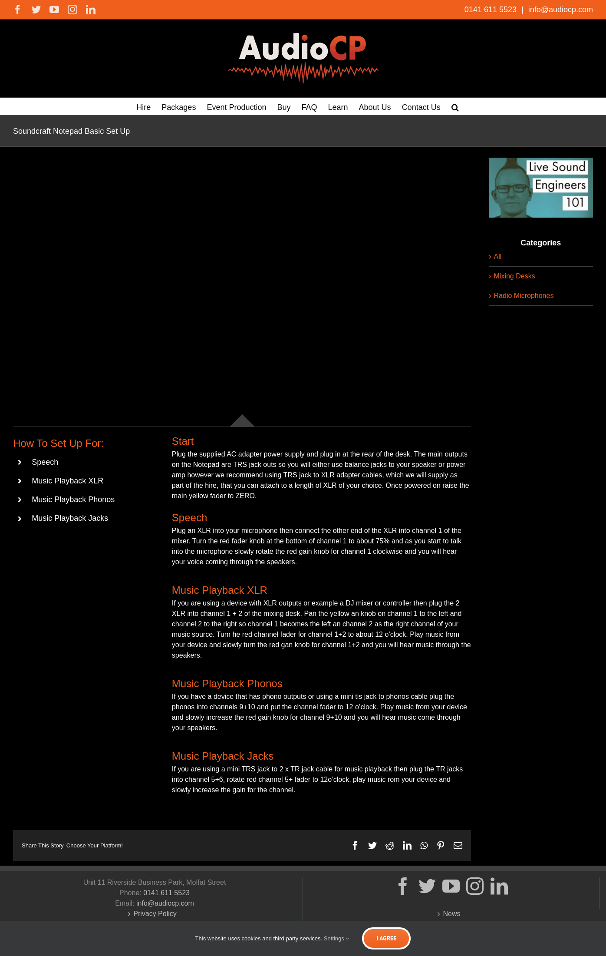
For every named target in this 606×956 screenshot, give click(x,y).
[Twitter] (427, 886)
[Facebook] (403, 886)
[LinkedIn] (499, 886)
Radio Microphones (524, 295)
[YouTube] (451, 886)
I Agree (386, 938)
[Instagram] (475, 886)
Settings (336, 938)
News (451, 913)
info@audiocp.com (559, 9)
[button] (455, 106)
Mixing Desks (514, 276)
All (498, 256)
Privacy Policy (155, 913)
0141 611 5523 (491, 9)
